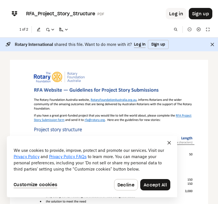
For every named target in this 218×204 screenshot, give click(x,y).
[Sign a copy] (63, 29)
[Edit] (38, 29)
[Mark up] (50, 29)
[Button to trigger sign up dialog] (200, 13)
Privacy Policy (26, 156)
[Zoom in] (198, 29)
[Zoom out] (189, 29)
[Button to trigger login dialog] (176, 13)
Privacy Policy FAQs (68, 156)
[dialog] (92, 166)
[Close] (212, 44)
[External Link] (113, 99)
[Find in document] (175, 29)
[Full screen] (207, 29)
